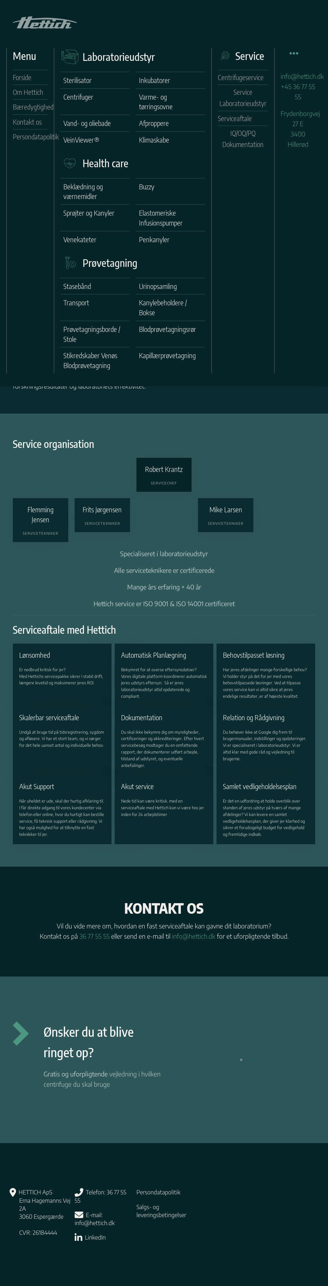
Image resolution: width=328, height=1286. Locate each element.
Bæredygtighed (30, 106)
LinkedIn (95, 1237)
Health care (105, 163)
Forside (22, 77)
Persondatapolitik (30, 136)
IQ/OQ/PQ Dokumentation (243, 138)
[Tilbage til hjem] (45, 22)
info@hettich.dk (302, 76)
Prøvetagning (110, 262)
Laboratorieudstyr (119, 56)
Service (249, 55)
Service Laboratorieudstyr (242, 97)
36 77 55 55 (94, 936)
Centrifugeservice (241, 77)
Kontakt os (27, 121)
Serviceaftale (235, 118)
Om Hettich (28, 91)
